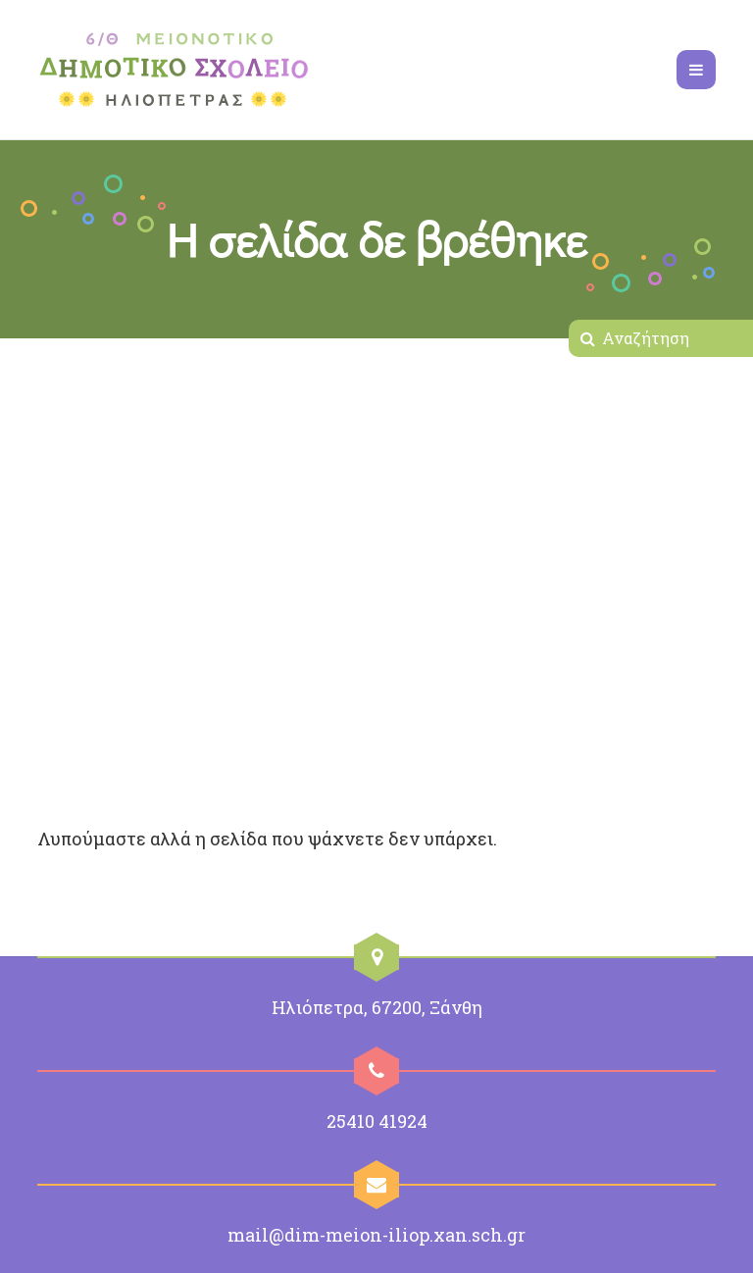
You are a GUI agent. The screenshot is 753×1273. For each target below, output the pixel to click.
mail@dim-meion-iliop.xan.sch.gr (376, 1235)
